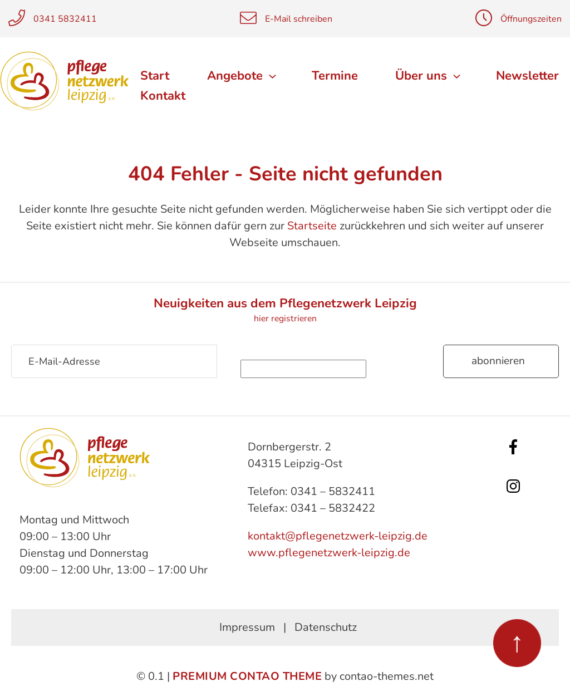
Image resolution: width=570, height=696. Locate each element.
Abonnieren (498, 361)
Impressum (247, 627)
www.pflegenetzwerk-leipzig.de (329, 552)
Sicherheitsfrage (330, 352)
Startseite (312, 225)
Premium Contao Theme (247, 676)
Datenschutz (325, 627)
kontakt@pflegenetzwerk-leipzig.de (338, 535)
